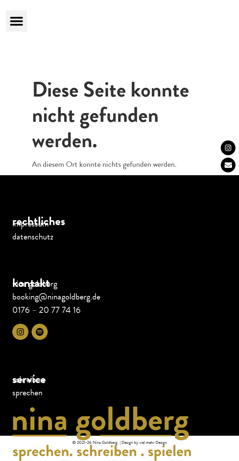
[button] (16, 21)
